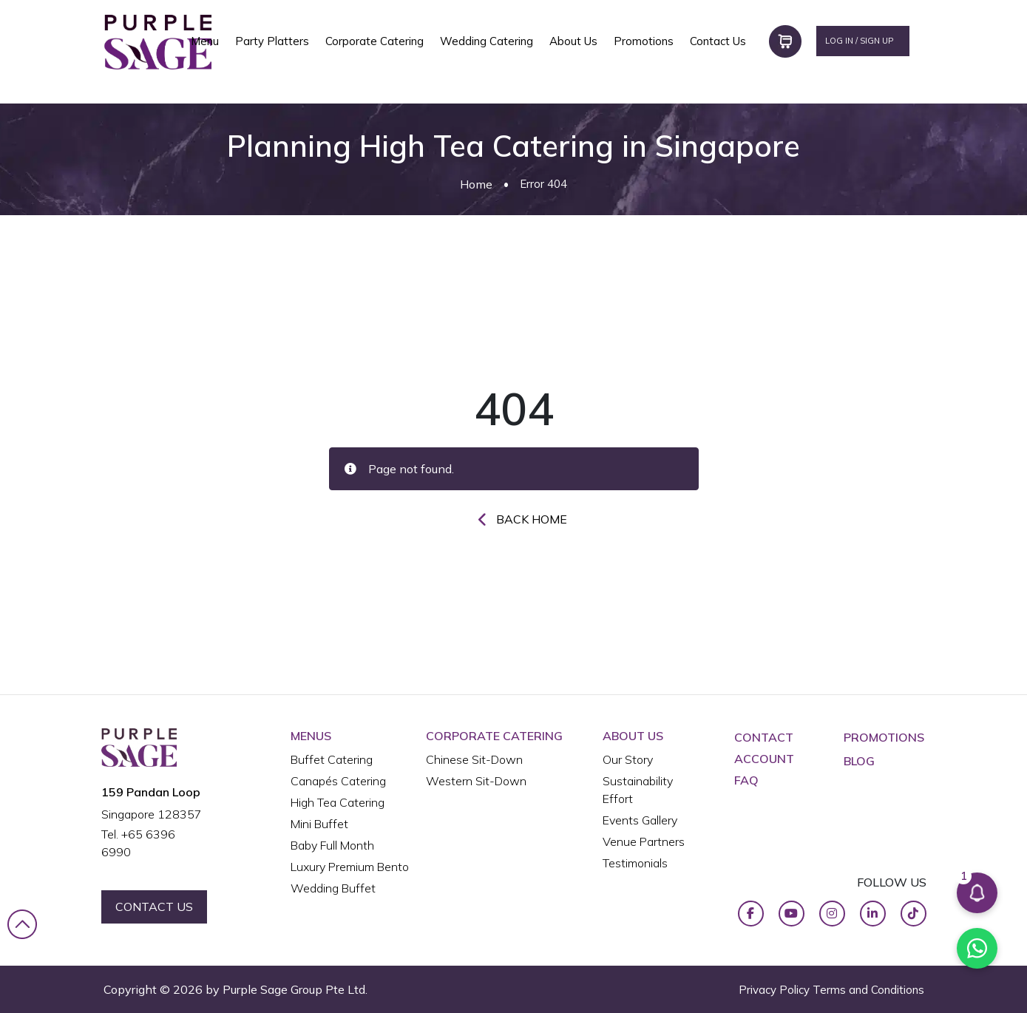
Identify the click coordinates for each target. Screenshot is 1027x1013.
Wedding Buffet (333, 888)
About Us (573, 41)
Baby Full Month (332, 845)
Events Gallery (640, 820)
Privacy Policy (774, 990)
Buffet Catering (332, 759)
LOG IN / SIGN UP (859, 40)
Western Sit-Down (476, 780)
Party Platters (272, 41)
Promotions (644, 41)
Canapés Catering (338, 780)
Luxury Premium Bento (350, 866)
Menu (205, 41)
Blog (859, 760)
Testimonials (635, 863)
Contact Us (718, 41)
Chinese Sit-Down (474, 759)
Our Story (628, 759)
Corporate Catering (374, 41)
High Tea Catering (337, 802)
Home (476, 184)
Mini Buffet (319, 823)
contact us (154, 906)
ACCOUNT (764, 758)
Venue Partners (644, 841)
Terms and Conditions (868, 990)
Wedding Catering (486, 41)
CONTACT (763, 737)
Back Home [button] (531, 519)
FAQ (746, 780)
